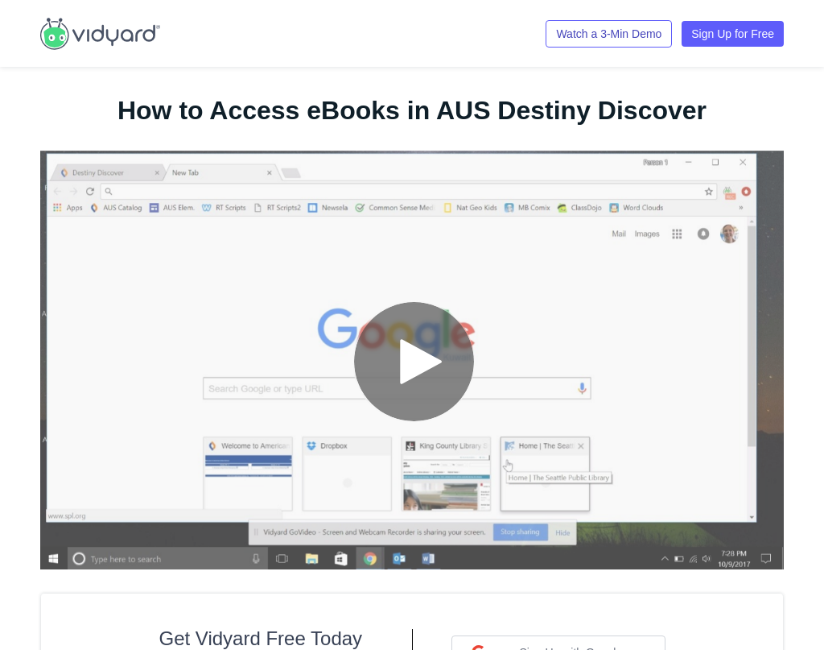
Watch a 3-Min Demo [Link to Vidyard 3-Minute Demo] (608, 33)
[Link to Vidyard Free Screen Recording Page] (100, 32)
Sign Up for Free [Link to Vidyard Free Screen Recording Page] (732, 33)
